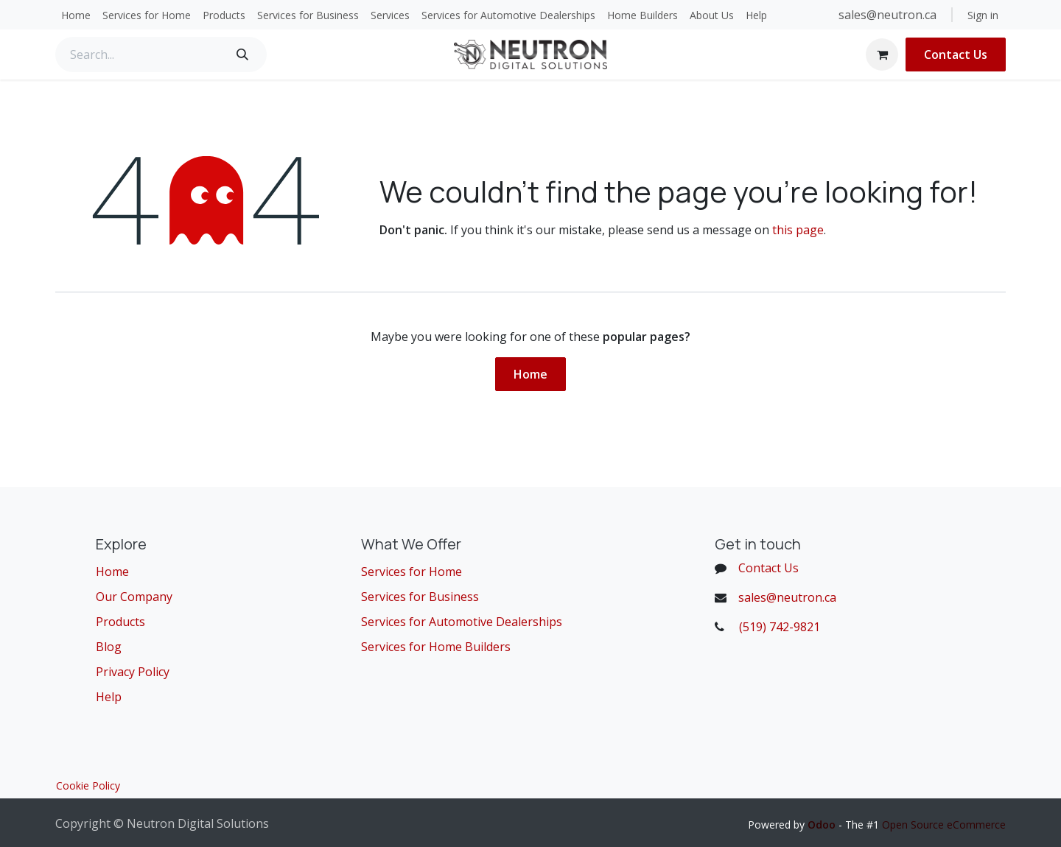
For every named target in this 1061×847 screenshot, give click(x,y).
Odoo (823, 825)
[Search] (242, 54)
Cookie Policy (88, 785)
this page (798, 230)
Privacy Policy (132, 672)
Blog (109, 647)
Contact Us (955, 54)
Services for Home (411, 571)
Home (530, 374)
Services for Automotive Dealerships (461, 622)
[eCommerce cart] (882, 54)
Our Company (134, 596)
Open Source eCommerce (944, 825)
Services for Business (420, 596)
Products (120, 622)
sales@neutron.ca (888, 15)
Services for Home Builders (436, 647)
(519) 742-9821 (779, 627)
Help (109, 697)
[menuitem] (76, 15)
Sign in (982, 15)
